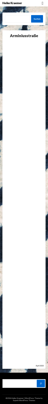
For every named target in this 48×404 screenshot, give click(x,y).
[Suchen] (41, 383)
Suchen (37, 19)
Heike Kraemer (12, 3)
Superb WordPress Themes (24, 400)
